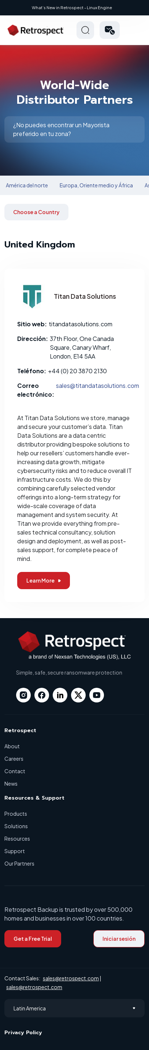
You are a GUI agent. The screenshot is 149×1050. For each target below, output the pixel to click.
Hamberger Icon (136, 30)
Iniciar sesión (119, 938)
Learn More (43, 580)
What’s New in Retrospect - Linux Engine (72, 7)
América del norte (27, 185)
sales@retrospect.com (71, 978)
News (11, 783)
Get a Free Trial (33, 938)
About (12, 746)
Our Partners (19, 863)
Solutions (16, 826)
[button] (110, 30)
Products (15, 813)
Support (14, 851)
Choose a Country (36, 212)
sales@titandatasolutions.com (97, 385)
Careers (13, 758)
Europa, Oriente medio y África (96, 185)
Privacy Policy (23, 1032)
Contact (14, 771)
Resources (17, 838)
